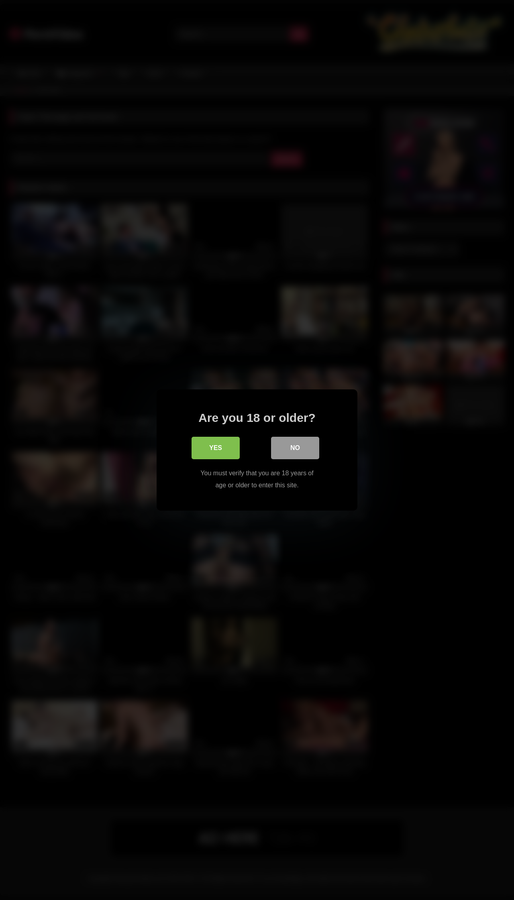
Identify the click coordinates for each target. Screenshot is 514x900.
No (295, 447)
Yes (215, 447)
